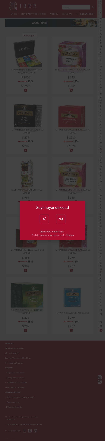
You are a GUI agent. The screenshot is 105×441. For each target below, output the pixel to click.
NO (61, 218)
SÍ (44, 218)
